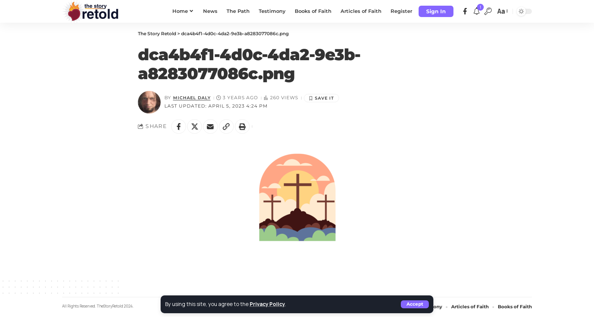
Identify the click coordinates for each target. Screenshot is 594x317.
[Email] (211, 126)
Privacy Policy (268, 304)
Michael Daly (193, 97)
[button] (415, 304)
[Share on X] (195, 126)
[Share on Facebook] (178, 126)
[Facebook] (465, 11)
